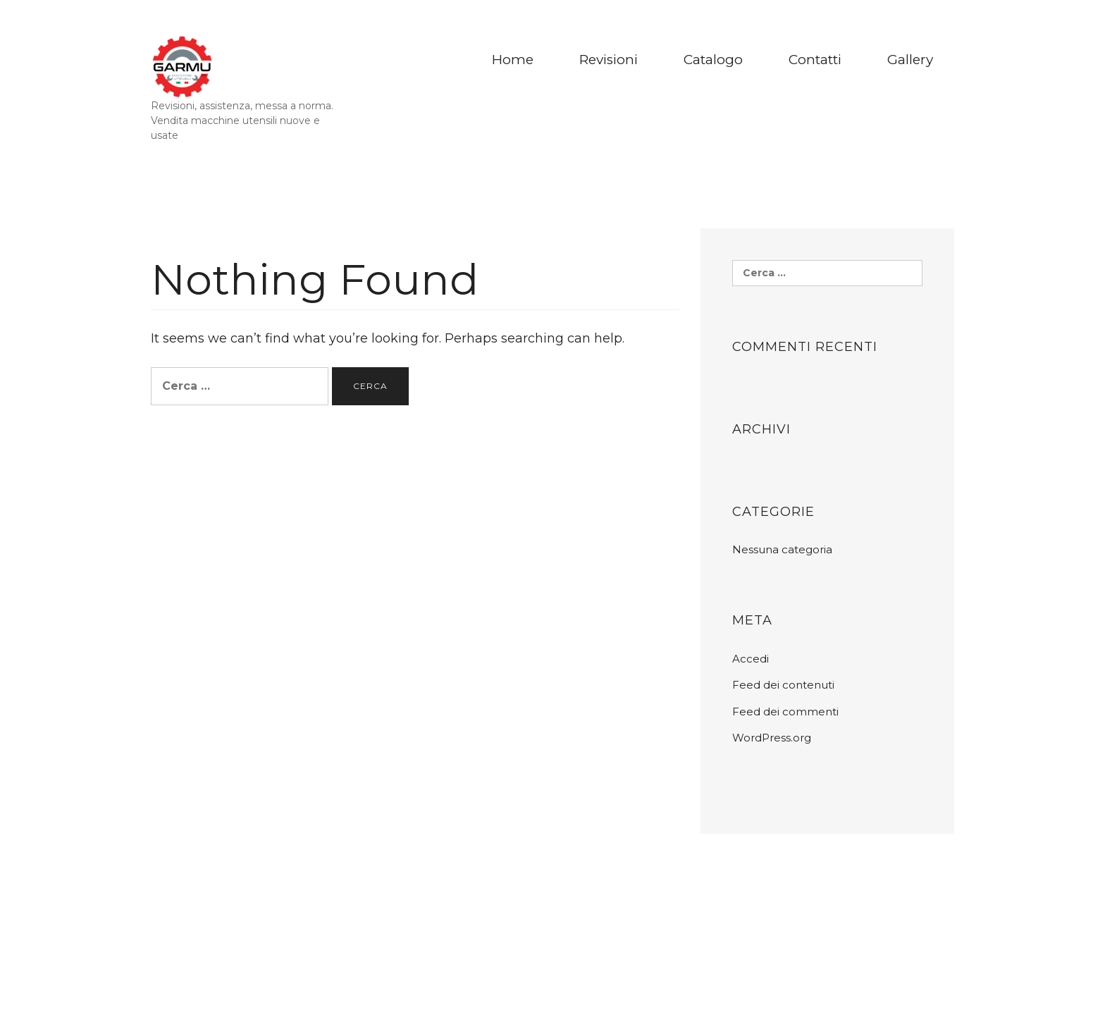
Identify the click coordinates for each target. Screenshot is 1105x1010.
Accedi (750, 658)
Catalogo (713, 59)
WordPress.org (771, 737)
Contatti (815, 59)
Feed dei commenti (785, 711)
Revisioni (608, 59)
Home (512, 59)
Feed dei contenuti (783, 684)
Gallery (910, 59)
